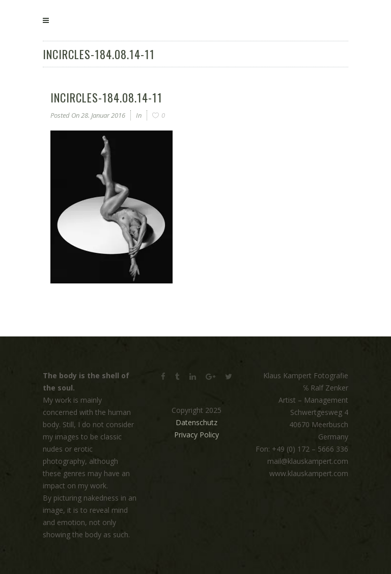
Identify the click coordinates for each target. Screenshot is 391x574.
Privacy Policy (196, 434)
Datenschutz (196, 422)
